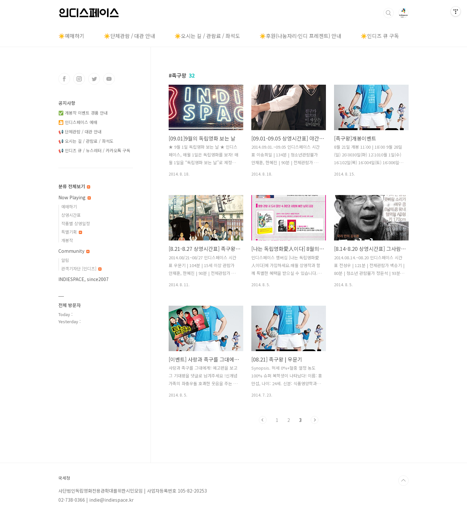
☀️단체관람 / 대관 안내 (129, 36)
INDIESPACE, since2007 (83, 279)
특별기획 (71, 232)
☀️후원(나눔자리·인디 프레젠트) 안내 (300, 36)
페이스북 (64, 79)
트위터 (94, 79)
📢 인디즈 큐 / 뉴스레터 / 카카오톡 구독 (94, 150)
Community (74, 251)
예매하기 (69, 206)
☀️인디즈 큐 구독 (380, 36)
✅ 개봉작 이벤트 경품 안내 (83, 113)
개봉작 (67, 240)
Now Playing (74, 197)
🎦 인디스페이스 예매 (77, 122)
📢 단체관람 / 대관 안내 (80, 132)
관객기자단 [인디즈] (81, 268)
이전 (263, 420)
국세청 (64, 478)
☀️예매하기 (71, 36)
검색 (388, 13)
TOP (403, 480)
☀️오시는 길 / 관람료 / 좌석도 (207, 36)
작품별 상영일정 (75, 223)
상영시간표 (71, 215)
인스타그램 (79, 79)
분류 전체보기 (74, 186)
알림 (65, 260)
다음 (314, 420)
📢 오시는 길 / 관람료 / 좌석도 (86, 141)
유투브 (109, 79)
